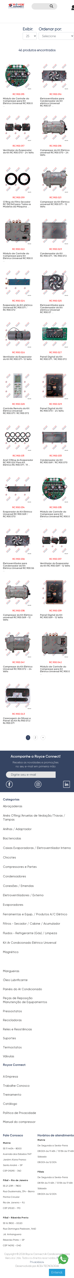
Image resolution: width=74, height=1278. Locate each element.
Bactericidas (12, 838)
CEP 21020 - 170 (12, 1208)
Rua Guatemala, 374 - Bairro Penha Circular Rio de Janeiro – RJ (19, 1197)
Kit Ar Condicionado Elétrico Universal (29, 942)
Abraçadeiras (12, 806)
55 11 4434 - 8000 (12, 1148)
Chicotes (9, 857)
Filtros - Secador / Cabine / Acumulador (31, 923)
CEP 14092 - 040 (12, 1245)
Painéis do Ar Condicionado (22, 989)
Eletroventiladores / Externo (23, 895)
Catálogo (10, 1104)
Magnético (11, 952)
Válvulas (8, 1056)
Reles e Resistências (17, 1029)
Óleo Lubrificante (15, 980)
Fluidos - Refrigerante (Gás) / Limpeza (30, 933)
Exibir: (28, 29)
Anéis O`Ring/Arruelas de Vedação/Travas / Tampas (34, 817)
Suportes (9, 1038)
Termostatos (12, 1047)
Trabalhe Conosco (16, 1086)
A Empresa (10, 1076)
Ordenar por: (50, 29)
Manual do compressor (19, 1122)
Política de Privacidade (19, 1113)
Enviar (62, 774)
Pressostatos (12, 1011)
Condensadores (14, 876)
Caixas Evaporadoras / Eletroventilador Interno (37, 848)
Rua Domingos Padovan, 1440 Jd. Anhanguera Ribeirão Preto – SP (19, 1234)
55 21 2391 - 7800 (12, 1185)
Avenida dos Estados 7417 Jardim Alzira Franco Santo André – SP (17, 1160)
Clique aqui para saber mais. (34, 1261)
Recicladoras (12, 1020)
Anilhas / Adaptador (17, 829)
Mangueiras (11, 971)
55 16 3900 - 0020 (12, 1223)
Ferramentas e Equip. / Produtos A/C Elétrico (35, 914)
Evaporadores (13, 905)
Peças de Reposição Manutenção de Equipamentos (25, 1000)
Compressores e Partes (20, 867)
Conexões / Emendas (18, 886)
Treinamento (12, 1094)
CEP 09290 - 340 (12, 1170)
